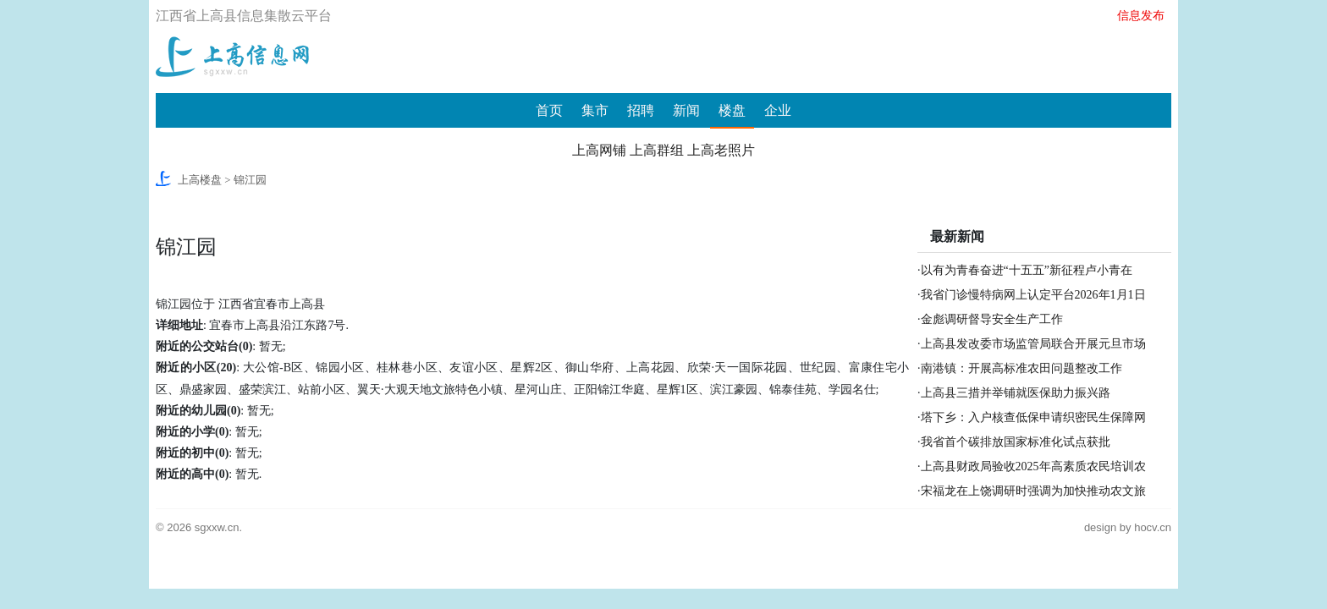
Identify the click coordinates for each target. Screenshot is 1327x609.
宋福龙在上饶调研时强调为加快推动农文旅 (1033, 491)
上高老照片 (721, 150)
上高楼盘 (200, 179)
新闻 (686, 110)
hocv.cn (1152, 527)
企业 (777, 110)
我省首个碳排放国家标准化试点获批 (1015, 442)
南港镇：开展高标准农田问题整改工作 (1021, 368)
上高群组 (657, 150)
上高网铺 (599, 150)
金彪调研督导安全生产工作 (992, 319)
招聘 (640, 110)
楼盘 (732, 110)
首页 (549, 110)
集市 (594, 110)
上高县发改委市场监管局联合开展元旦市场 (1033, 343)
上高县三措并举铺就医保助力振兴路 (1015, 393)
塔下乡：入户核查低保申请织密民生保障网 (1033, 417)
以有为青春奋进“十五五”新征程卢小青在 (1026, 270)
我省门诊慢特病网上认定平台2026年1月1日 (1033, 294)
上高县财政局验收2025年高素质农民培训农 (1033, 466)
